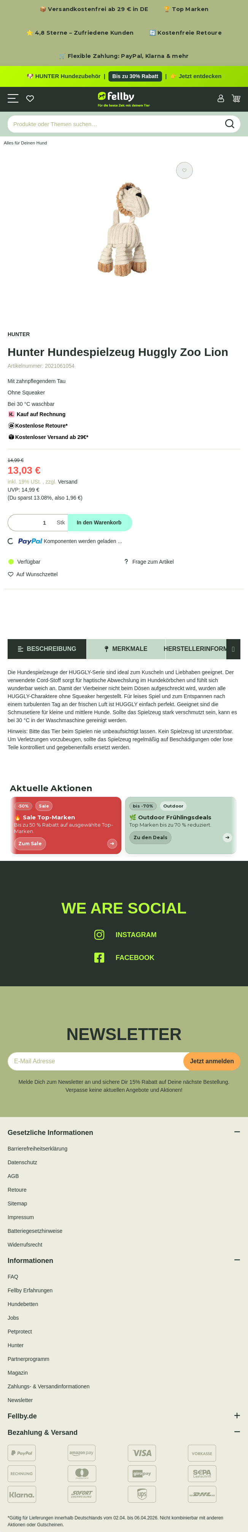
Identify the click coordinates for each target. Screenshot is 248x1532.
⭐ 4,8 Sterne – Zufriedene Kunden (80, 32)
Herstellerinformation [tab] (205, 649)
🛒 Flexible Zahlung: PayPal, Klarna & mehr (124, 56)
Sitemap (17, 1203)
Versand (67, 482)
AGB (13, 1176)
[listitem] (65, 825)
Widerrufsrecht (25, 1245)
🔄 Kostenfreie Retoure (185, 32)
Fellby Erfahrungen (30, 1290)
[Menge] (31, 522)
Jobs (13, 1318)
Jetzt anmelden (212, 1061)
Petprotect (20, 1331)
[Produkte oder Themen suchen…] (114, 124)
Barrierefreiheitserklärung (37, 1149)
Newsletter (20, 1400)
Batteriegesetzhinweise (35, 1231)
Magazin (18, 1373)
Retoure (17, 1190)
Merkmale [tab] (126, 649)
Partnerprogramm (28, 1359)
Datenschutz (22, 1162)
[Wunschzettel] (30, 99)
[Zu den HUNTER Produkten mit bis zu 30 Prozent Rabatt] (124, 76)
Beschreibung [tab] (47, 649)
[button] (221, 99)
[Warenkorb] (236, 99)
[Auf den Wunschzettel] (184, 170)
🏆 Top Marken (186, 9)
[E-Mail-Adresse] (98, 1061)
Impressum (21, 1217)
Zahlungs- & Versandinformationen (49, 1386)
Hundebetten (23, 1304)
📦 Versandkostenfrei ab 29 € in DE (94, 9)
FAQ (13, 1277)
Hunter (16, 1345)
